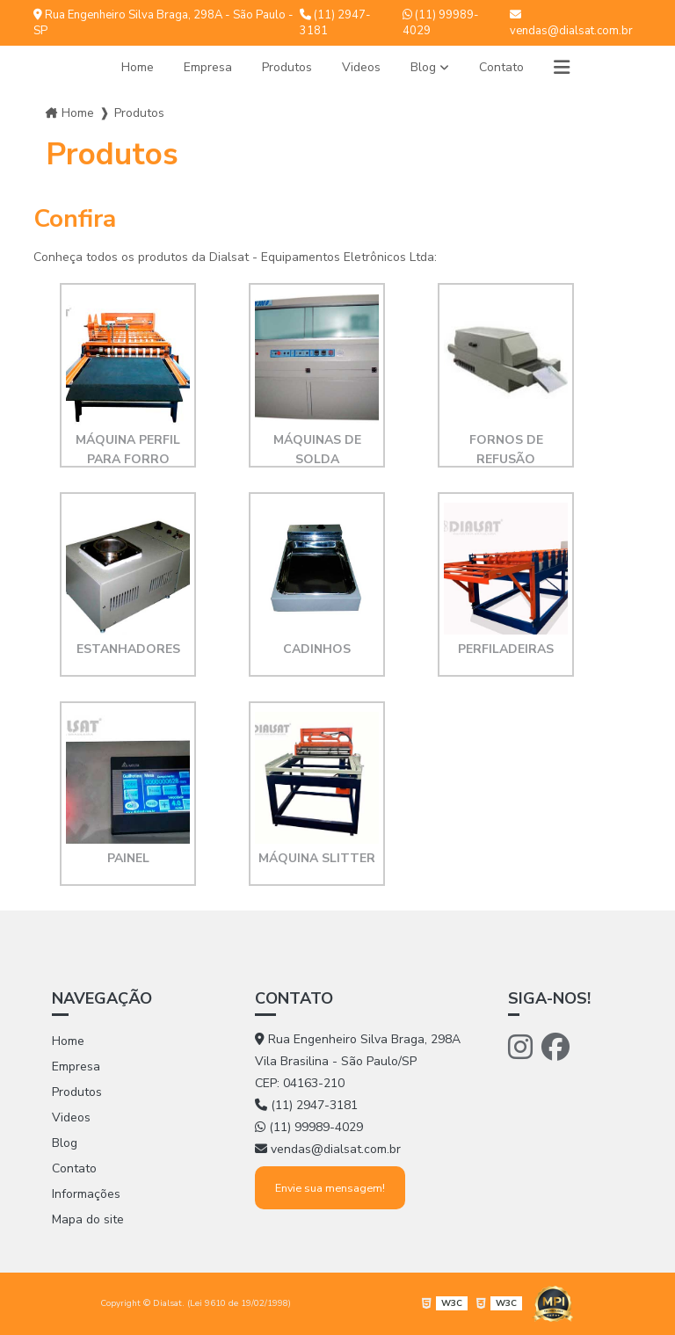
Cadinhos (317, 649)
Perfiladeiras (506, 649)
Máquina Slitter (316, 858)
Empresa (208, 67)
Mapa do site (88, 1219)
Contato (501, 67)
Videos (361, 67)
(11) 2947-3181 (335, 23)
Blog (423, 67)
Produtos (287, 67)
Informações (86, 1194)
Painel (128, 858)
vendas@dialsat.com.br (571, 24)
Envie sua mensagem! (330, 1187)
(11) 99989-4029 (441, 23)
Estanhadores (128, 649)
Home (137, 67)
